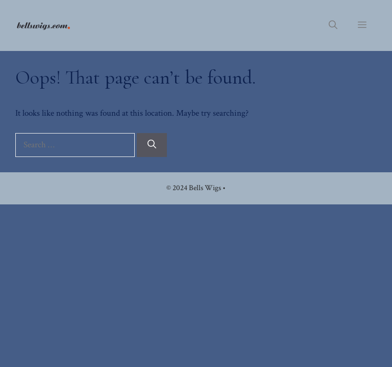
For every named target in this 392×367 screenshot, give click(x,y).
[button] (333, 25)
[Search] (152, 145)
